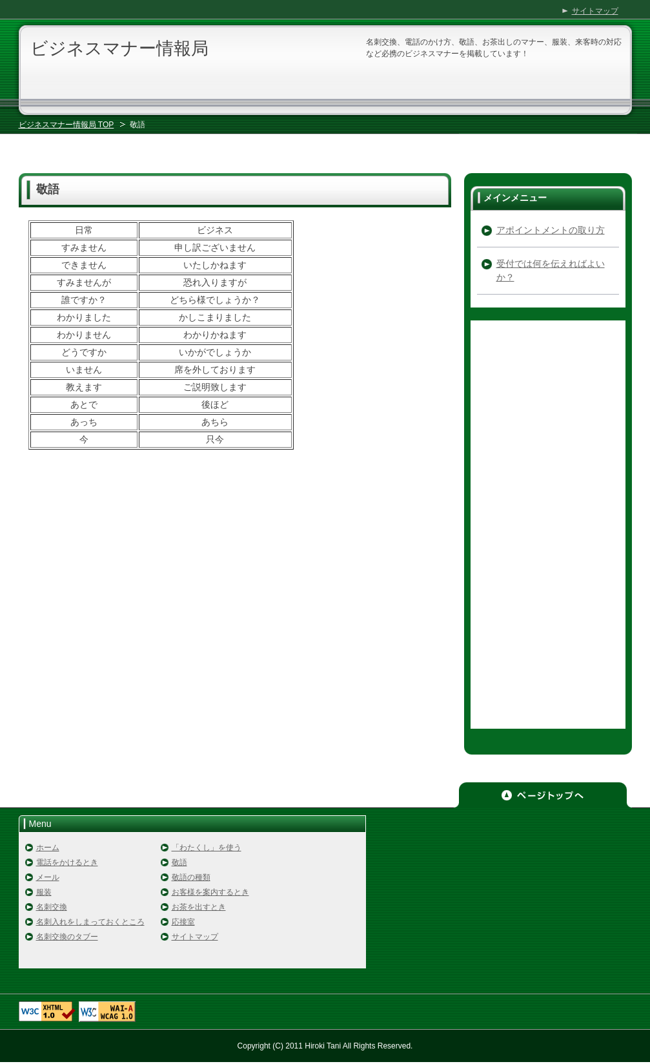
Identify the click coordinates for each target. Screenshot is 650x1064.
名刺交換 (51, 907)
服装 (44, 892)
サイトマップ (195, 936)
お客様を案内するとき (210, 892)
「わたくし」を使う (206, 847)
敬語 (179, 862)
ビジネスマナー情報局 (119, 48)
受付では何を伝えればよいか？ (550, 270)
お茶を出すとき (199, 907)
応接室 (183, 921)
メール (47, 877)
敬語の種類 (191, 877)
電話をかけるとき (67, 862)
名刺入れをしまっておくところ (90, 921)
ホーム (47, 847)
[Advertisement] (325, 142)
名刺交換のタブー (67, 936)
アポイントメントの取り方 (550, 230)
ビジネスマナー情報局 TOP (66, 124)
